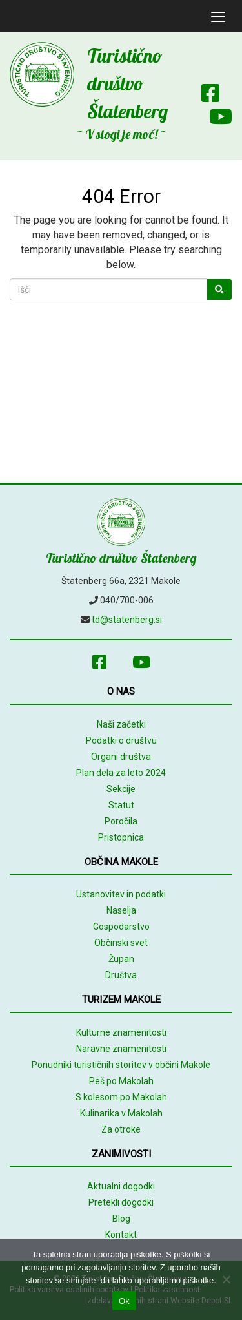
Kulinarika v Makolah (121, 1113)
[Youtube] (214, 119)
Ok (124, 1301)
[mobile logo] (9, 16)
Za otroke (121, 1129)
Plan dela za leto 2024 (121, 773)
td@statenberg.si (127, 619)
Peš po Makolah (121, 1081)
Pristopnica (121, 837)
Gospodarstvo (121, 926)
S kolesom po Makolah (121, 1097)
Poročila (121, 821)
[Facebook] (210, 96)
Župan (121, 959)
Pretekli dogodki (121, 1202)
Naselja (121, 910)
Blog (121, 1218)
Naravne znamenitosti (121, 1048)
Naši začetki (121, 724)
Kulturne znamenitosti (121, 1032)
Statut (121, 805)
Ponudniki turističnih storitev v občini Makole (121, 1065)
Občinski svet (121, 943)
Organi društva (121, 756)
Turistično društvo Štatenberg (127, 83)
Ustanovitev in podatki (121, 894)
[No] (225, 1279)
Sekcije (121, 789)
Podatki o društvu (121, 740)
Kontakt (121, 1235)
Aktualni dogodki (121, 1186)
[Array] (225, 72)
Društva (121, 975)
